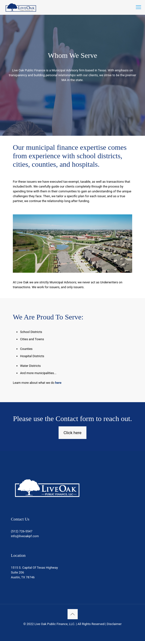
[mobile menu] (138, 7)
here (58, 383)
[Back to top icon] (73, 614)
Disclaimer (114, 624)
